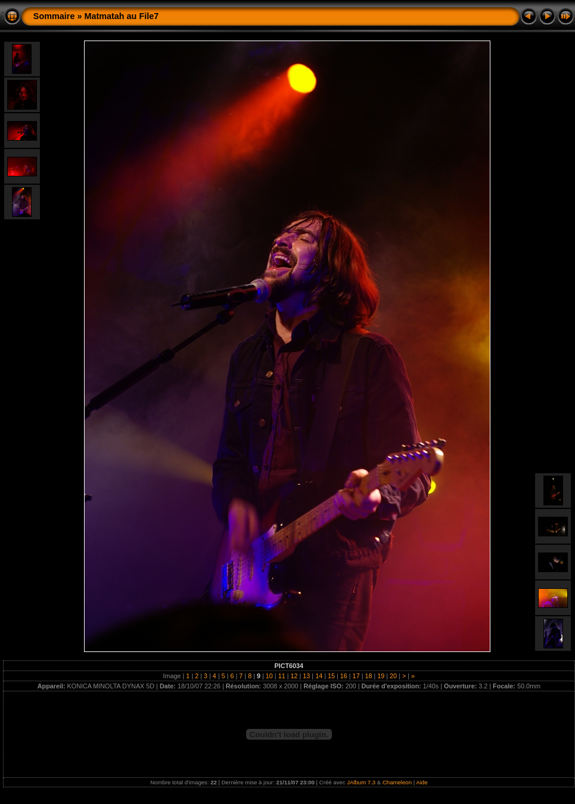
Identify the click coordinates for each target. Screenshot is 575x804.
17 (356, 675)
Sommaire (54, 16)
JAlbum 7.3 (361, 782)
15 (331, 675)
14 (318, 675)
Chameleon (397, 782)
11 (281, 675)
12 (293, 675)
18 (368, 675)
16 (343, 675)
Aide (421, 782)
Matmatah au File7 (121, 16)
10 (269, 675)
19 (380, 675)
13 (306, 675)
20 (393, 675)
